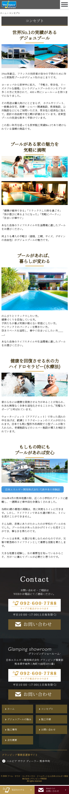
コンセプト (47, 709)
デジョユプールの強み (19, 719)
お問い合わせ (48, 729)
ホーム (11, 709)
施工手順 (46, 719)
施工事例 (12, 729)
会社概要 (12, 740)
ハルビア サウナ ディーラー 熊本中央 (26, 761)
